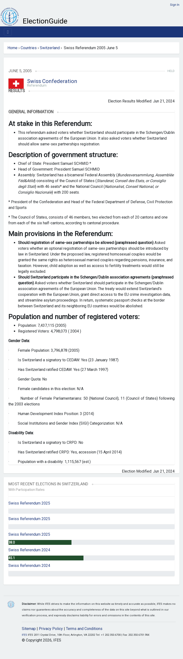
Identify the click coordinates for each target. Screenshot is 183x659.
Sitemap (29, 628)
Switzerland (50, 48)
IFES (24, 634)
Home (12, 48)
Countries (29, 48)
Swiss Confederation (52, 81)
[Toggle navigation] (8, 32)
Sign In (174, 4)
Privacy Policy (51, 628)
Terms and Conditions (84, 628)
